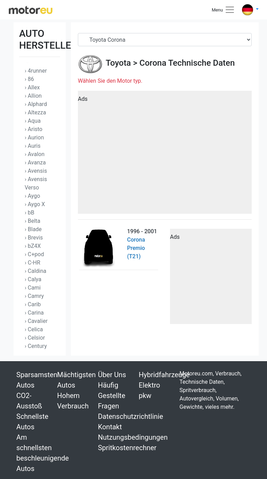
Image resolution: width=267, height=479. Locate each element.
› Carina (34, 312)
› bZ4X (33, 246)
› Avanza (35, 162)
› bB (29, 212)
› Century (36, 346)
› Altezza (35, 112)
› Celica (34, 329)
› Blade (33, 229)
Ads (83, 99)
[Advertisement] (165, 154)
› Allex (32, 87)
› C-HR (32, 262)
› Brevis (34, 237)
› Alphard (36, 104)
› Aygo (32, 196)
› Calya (33, 279)
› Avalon (34, 154)
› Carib (33, 304)
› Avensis (36, 171)
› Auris (33, 146)
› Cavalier (36, 321)
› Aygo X (35, 204)
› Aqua (33, 120)
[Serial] (165, 39)
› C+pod (34, 254)
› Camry (34, 296)
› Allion (33, 95)
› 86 (29, 79)
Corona (152, 63)
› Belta (32, 221)
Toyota (118, 63)
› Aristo (33, 129)
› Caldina (35, 271)
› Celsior (35, 337)
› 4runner (36, 70)
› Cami (33, 287)
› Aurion (34, 137)
